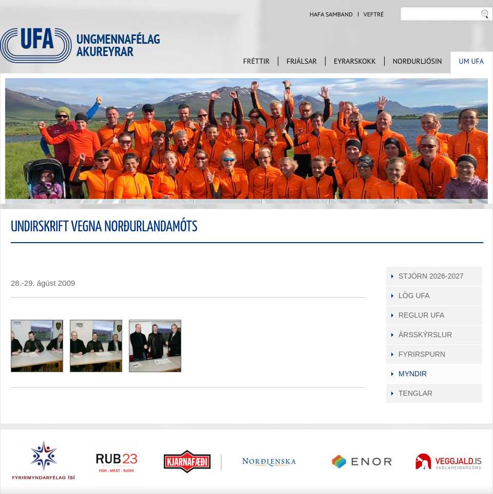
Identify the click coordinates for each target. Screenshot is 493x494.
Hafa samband (331, 14)
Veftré (374, 14)
